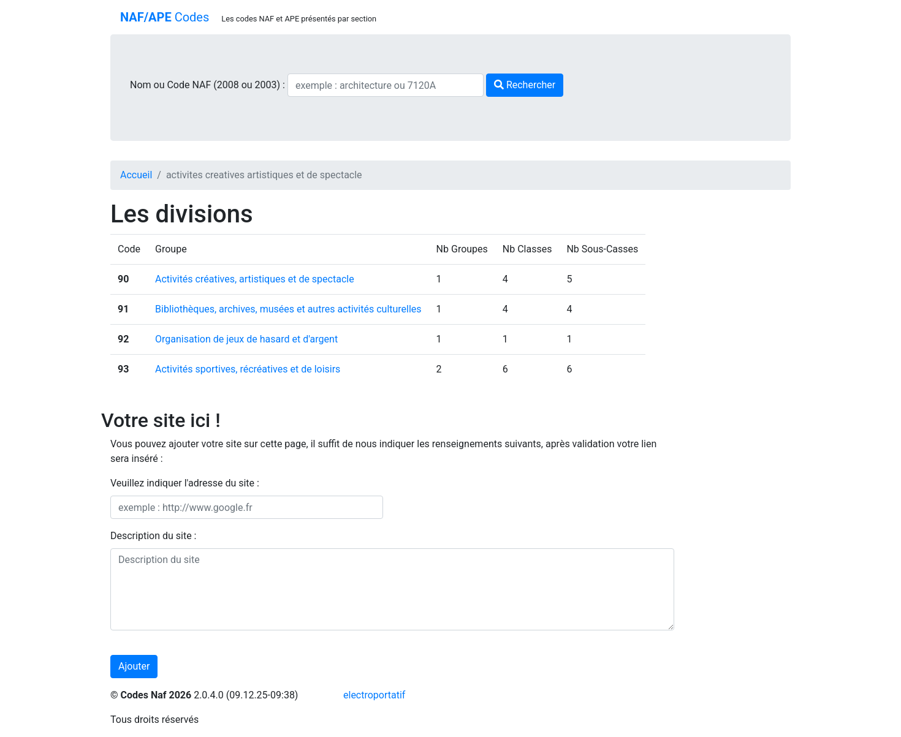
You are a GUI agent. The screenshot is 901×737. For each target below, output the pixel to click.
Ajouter (134, 666)
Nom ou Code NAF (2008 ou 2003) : (208, 85)
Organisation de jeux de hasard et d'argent (246, 339)
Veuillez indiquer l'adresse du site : (184, 483)
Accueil (136, 175)
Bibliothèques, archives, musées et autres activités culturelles (288, 309)
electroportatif (374, 695)
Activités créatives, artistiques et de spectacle (254, 279)
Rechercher (524, 85)
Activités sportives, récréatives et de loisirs (247, 369)
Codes (164, 17)
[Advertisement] (742, 383)
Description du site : (153, 536)
